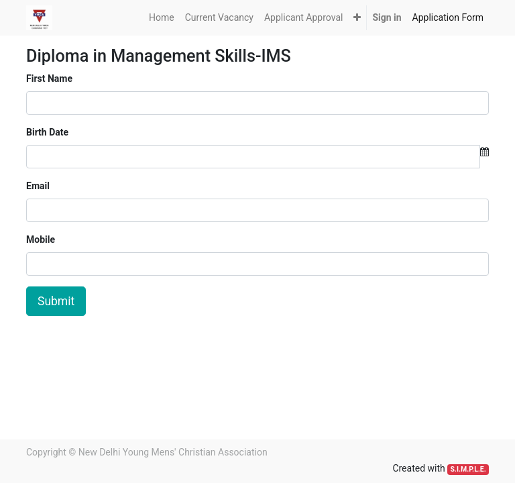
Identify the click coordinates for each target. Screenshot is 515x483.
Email (38, 185)
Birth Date (47, 132)
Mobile (40, 239)
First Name (49, 78)
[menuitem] (162, 17)
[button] (357, 17)
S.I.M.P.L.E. (467, 469)
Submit (56, 301)
